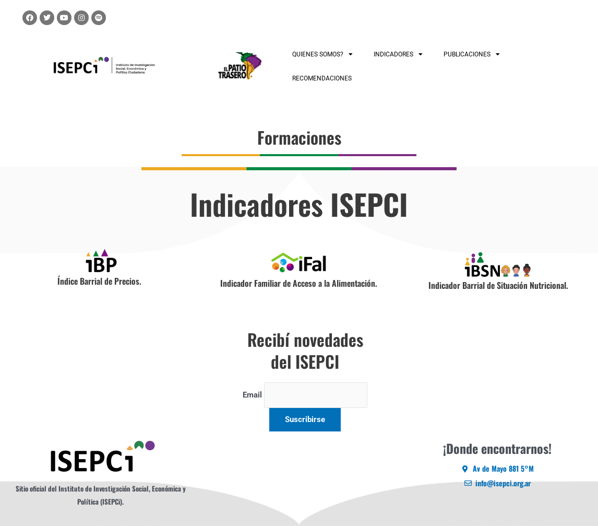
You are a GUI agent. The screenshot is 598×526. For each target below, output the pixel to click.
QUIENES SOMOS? (322, 54)
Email (252, 395)
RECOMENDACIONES (322, 78)
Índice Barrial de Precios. (99, 281)
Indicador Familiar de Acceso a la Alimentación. (298, 283)
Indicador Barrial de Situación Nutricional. (498, 285)
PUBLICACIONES (472, 54)
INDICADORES (398, 54)
